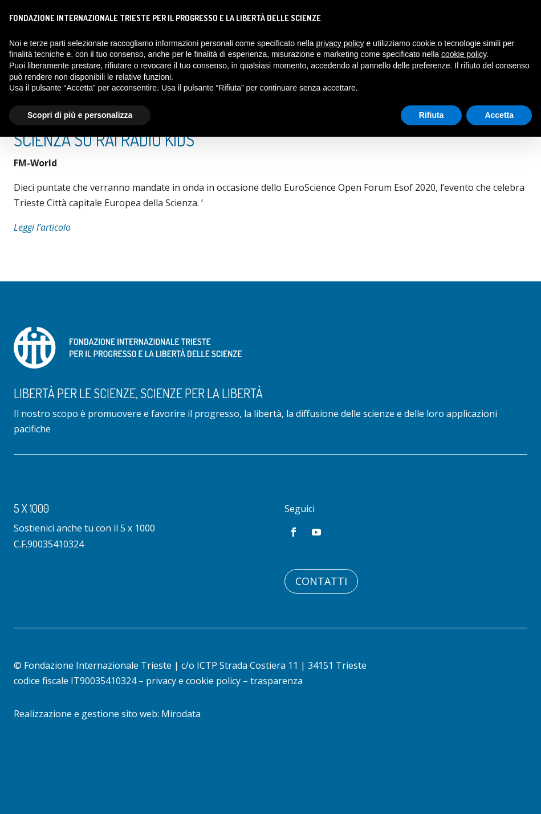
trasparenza (276, 727)
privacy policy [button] (340, 43)
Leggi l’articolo (42, 274)
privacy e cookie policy (193, 727)
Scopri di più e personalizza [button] (79, 115)
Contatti (321, 628)
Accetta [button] (499, 115)
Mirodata (181, 760)
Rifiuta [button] (431, 115)
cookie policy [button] (463, 54)
